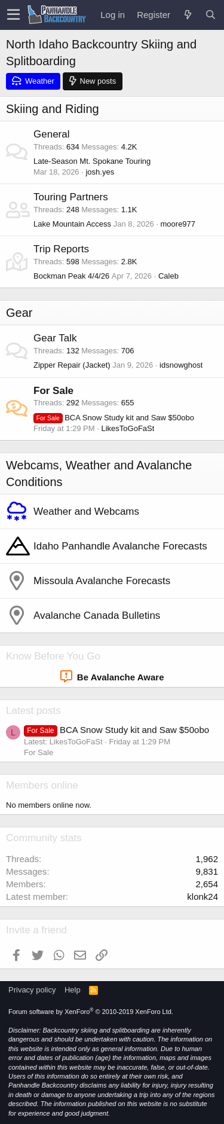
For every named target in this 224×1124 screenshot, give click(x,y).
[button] (13, 15)
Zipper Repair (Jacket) (72, 365)
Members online (42, 785)
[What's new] (187, 15)
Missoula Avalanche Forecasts (101, 581)
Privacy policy (32, 989)
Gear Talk (54, 338)
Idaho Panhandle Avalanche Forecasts (120, 546)
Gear (19, 312)
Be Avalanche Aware (112, 677)
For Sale (53, 390)
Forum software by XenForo (90, 1011)
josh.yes (99, 171)
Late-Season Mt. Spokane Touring (92, 161)
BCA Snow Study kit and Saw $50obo (113, 417)
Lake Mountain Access (72, 223)
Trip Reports (61, 249)
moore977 (178, 223)
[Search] (210, 15)
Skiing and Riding (52, 108)
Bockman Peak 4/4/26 (71, 275)
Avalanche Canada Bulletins (96, 615)
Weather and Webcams (86, 511)
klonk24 (202, 896)
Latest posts (33, 710)
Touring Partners (70, 197)
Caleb (168, 275)
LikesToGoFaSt (127, 428)
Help (73, 989)
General (51, 134)
